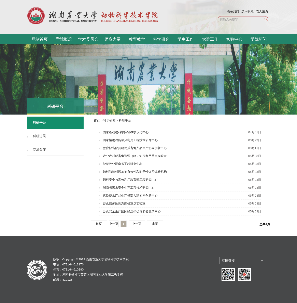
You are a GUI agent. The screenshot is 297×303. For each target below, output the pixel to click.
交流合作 (39, 149)
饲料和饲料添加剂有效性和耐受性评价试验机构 (135, 171)
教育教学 (137, 39)
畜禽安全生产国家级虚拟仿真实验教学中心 (132, 211)
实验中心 (234, 39)
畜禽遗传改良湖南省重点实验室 (124, 203)
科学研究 (161, 39)
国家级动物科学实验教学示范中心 (125, 132)
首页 (97, 120)
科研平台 (39, 122)
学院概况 (64, 39)
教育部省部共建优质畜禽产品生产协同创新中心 (135, 148)
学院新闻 (259, 39)
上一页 (113, 223)
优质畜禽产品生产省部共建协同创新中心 (130, 195)
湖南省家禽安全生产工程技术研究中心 (129, 187)
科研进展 (39, 136)
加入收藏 (247, 11)
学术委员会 (88, 39)
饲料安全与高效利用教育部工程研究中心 (130, 179)
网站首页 (39, 39)
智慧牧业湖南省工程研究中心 (122, 164)
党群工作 (210, 39)
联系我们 (233, 11)
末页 (155, 223)
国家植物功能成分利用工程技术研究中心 (130, 140)
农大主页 (262, 11)
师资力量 (112, 39)
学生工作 (186, 39)
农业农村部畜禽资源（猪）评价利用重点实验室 (135, 156)
